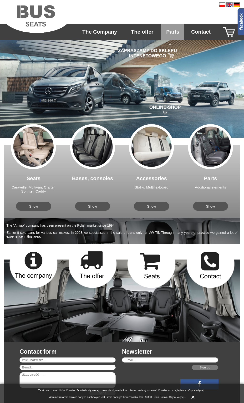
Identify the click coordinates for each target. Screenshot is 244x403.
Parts (172, 32)
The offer (142, 32)
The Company (99, 32)
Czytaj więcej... (197, 390)
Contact (201, 32)
